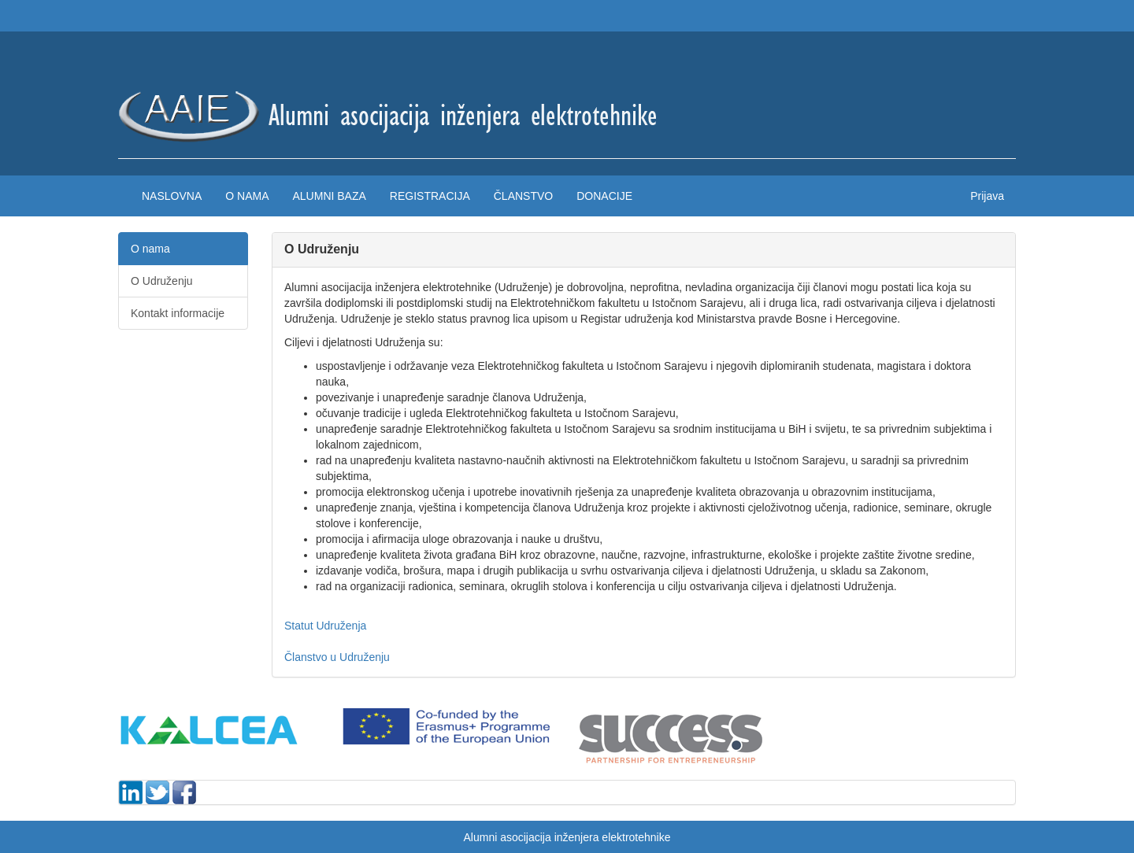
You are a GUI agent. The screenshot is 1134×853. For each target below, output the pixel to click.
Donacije (604, 196)
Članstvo (523, 196)
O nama (247, 196)
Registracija (430, 196)
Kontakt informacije (177, 313)
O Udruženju (162, 281)
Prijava (987, 196)
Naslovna (172, 196)
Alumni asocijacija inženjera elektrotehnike (566, 837)
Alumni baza (328, 196)
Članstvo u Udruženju (337, 657)
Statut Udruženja (325, 625)
